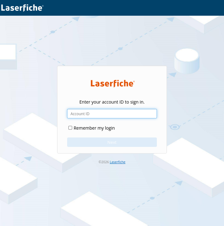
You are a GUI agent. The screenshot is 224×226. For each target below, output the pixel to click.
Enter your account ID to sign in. (112, 102)
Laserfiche (117, 162)
